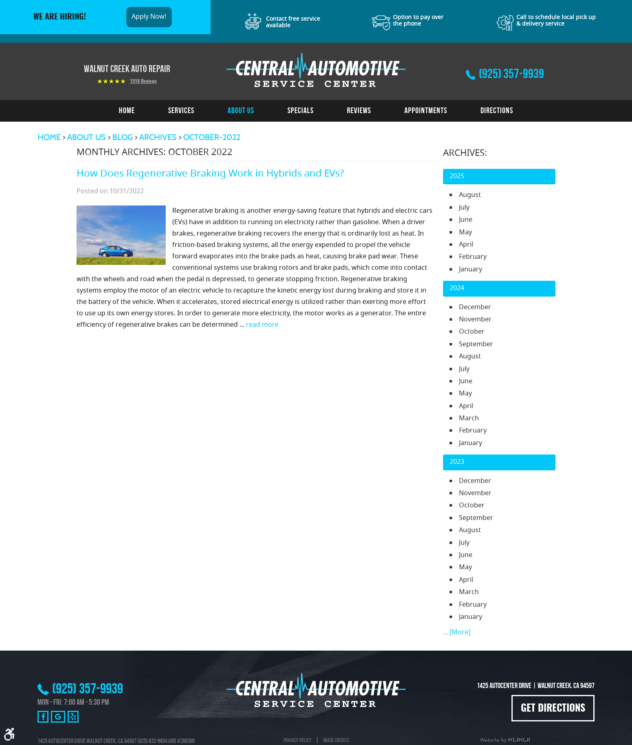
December (475, 307)
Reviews (359, 110)
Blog (122, 137)
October (472, 332)
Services (181, 110)
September (476, 344)
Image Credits (336, 740)
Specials (300, 110)
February (473, 257)
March (469, 418)
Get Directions (553, 709)
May (465, 232)
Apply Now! (149, 17)
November (475, 320)
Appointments (425, 110)
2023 (457, 462)
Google (58, 717)
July (464, 208)
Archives (158, 137)
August (470, 195)
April (466, 245)
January (470, 269)
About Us (241, 110)
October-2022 (211, 137)
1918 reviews (143, 81)
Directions (497, 110)
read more (262, 325)
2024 (457, 288)
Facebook (42, 717)
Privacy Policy (297, 740)
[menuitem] (127, 110)
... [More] (456, 632)
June (465, 220)
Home (127, 110)
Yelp (73, 717)
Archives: (465, 153)
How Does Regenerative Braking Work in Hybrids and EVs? (210, 174)
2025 (457, 176)
